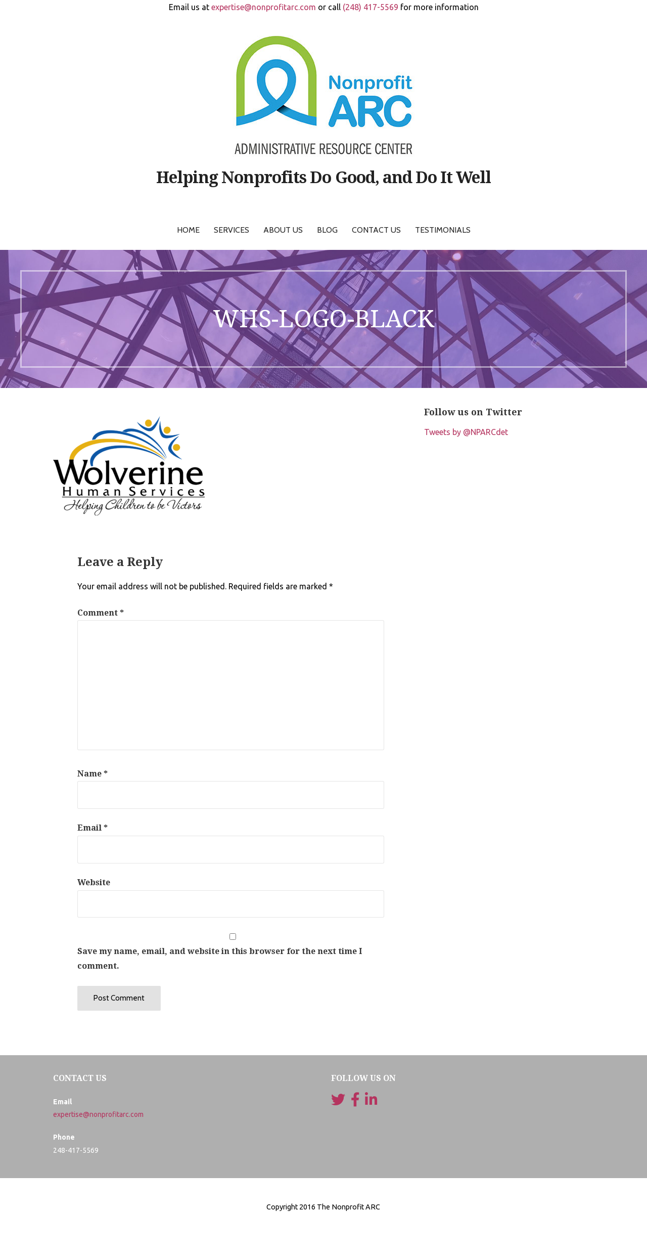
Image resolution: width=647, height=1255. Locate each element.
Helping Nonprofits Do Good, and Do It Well (323, 177)
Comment (100, 613)
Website (93, 882)
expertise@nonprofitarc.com (263, 7)
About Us (283, 230)
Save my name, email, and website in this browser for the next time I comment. (219, 958)
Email (92, 828)
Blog (327, 230)
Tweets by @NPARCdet (466, 432)
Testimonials (443, 230)
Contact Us (376, 230)
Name (92, 773)
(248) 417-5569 (370, 7)
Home (188, 230)
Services (231, 230)
